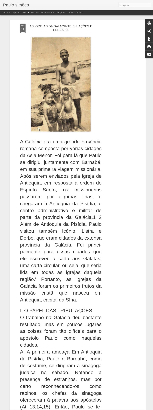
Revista (25, 12)
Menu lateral (47, 12)
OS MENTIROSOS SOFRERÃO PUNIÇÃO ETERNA (76, 371)
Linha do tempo (75, 12)
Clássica (6, 12)
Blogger (89, 408)
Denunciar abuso (99, 408)
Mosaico (35, 12)
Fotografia (61, 12)
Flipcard (16, 12)
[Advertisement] (118, 30)
